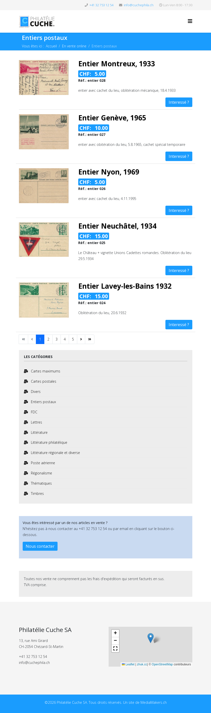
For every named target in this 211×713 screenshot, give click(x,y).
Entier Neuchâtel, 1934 (117, 226)
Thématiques (41, 483)
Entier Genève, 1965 (112, 117)
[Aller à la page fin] (89, 339)
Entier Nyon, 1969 (108, 172)
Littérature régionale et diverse (55, 452)
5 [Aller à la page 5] (73, 339)
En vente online (74, 46)
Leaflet (128, 664)
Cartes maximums (45, 371)
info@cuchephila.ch (138, 5)
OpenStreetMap (162, 664)
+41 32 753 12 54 (101, 5)
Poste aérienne (42, 462)
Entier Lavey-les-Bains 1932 (125, 286)
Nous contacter (40, 546)
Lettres (36, 422)
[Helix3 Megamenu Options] (190, 21)
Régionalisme (41, 473)
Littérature (39, 432)
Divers (35, 391)
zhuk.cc (142, 664)
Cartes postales (43, 381)
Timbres (37, 493)
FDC (33, 412)
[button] (150, 639)
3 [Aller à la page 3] (57, 339)
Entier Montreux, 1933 (116, 63)
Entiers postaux (43, 401)
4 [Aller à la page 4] (65, 339)
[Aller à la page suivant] (81, 339)
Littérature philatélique (48, 442)
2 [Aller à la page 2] (48, 339)
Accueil (51, 46)
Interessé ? (179, 102)
